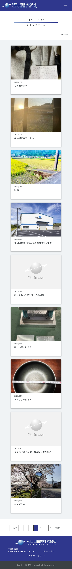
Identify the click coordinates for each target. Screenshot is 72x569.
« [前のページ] (20, 527)
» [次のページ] (50, 527)
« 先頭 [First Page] (14, 527)
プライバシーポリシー (36, 555)
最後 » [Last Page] (57, 527)
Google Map (48, 551)
